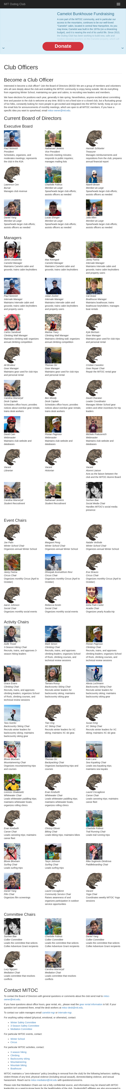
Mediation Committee (21, 1029)
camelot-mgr (48, 1012)
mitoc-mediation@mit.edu (44, 1080)
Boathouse (15, 1068)
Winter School (17, 1039)
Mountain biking (18, 1065)
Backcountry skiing (20, 1058)
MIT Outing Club (14, 4)
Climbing (14, 1055)
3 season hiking (18, 1052)
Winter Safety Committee (23, 1022)
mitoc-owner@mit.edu (59, 110)
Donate (63, 46)
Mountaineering (18, 1062)
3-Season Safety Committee (24, 1025)
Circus (13, 1042)
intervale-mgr (65, 1012)
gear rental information (90, 1004)
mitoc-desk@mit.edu (72, 1007)
